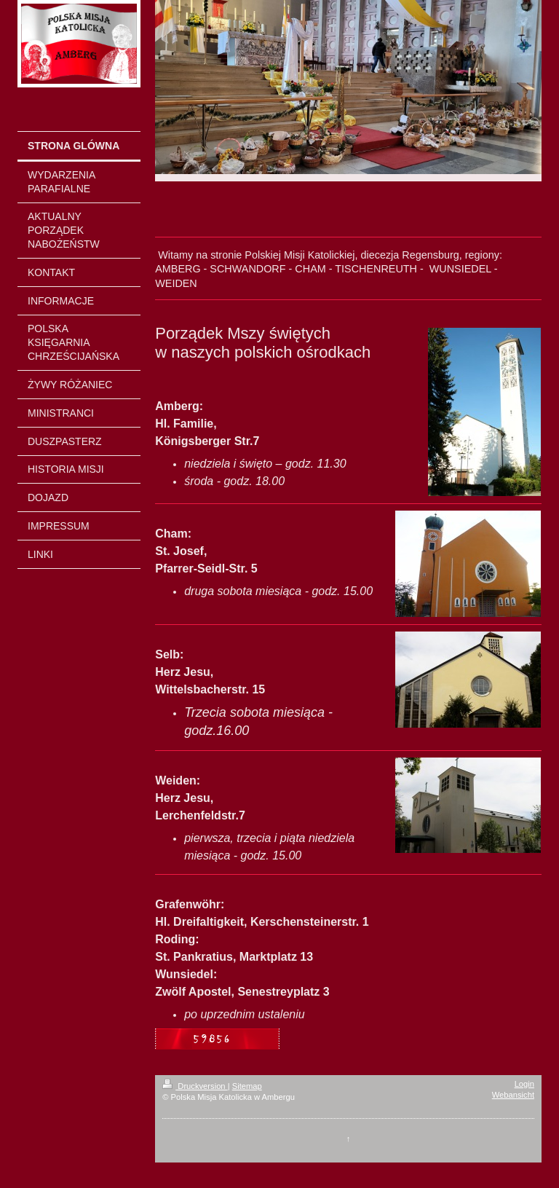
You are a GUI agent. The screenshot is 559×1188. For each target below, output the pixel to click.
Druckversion (195, 1086)
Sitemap (247, 1086)
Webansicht (513, 1094)
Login (524, 1083)
